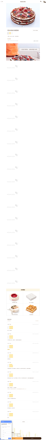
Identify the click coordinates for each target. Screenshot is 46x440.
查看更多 (23, 421)
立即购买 (32, 438)
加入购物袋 (13, 438)
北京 (41, 1)
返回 (2, 1)
